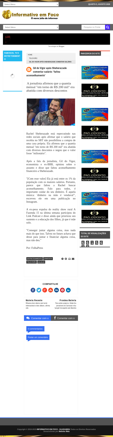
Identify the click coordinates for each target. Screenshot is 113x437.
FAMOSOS (48, 259)
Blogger (61, 46)
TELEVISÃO (33, 58)
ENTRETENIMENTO (34, 259)
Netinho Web (64, 431)
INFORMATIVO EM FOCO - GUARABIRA (53, 429)
